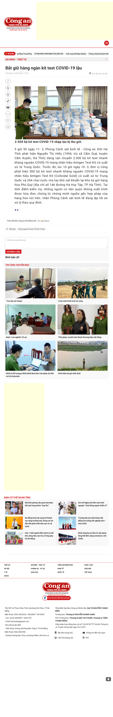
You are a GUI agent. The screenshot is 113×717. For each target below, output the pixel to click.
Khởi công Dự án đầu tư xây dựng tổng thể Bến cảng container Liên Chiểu (92, 536)
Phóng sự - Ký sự (38, 568)
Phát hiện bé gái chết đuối (69, 373)
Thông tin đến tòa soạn (94, 633)
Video (6, 576)
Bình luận (12, 257)
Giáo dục (34, 572)
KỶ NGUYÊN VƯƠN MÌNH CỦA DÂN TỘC (52, 54)
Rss (86, 637)
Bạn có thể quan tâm (17, 497)
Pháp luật (88, 565)
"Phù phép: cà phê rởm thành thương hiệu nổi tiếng (79, 337)
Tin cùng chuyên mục (17, 265)
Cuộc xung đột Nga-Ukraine (80, 54)
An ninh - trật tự (16, 59)
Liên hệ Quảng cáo (64, 637)
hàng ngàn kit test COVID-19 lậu (31, 229)
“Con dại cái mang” (14, 301)
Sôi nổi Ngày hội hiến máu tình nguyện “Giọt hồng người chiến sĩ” (92, 504)
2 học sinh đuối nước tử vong (70, 301)
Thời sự (7, 565)
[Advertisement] (24, 437)
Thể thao (88, 572)
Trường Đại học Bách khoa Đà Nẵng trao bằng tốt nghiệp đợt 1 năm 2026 (91, 521)
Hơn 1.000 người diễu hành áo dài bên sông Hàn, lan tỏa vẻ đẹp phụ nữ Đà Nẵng (39, 536)
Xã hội (6, 568)
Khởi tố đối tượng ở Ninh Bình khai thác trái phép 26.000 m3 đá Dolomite (30, 374)
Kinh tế (61, 568)
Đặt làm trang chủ (64, 633)
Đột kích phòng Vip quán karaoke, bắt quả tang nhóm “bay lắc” (39, 504)
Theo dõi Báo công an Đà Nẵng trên (28, 221)
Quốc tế (61, 572)
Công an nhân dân (65, 565)
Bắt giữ (12, 229)
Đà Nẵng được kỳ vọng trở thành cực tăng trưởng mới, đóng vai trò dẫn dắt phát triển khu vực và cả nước (39, 522)
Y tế (5, 572)
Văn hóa (87, 568)
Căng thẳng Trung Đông (26, 54)
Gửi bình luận (13, 252)
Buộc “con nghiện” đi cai (16, 337)
